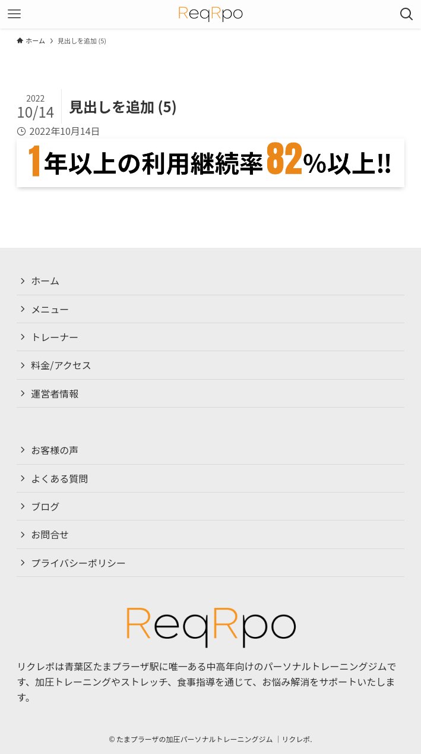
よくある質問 (59, 478)
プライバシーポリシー (78, 563)
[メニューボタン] (14, 14)
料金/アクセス (61, 365)
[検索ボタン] (406, 14)
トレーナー (54, 337)
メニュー (50, 309)
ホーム (45, 280)
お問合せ (50, 534)
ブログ (45, 506)
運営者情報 (54, 393)
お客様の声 (54, 450)
